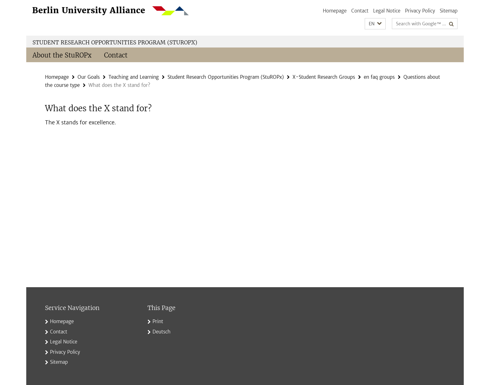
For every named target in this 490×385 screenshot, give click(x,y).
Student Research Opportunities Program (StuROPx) (114, 42)
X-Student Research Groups (323, 77)
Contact (359, 11)
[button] (375, 24)
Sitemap (449, 11)
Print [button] (157, 321)
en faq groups (379, 77)
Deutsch (161, 332)
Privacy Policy (420, 11)
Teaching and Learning (133, 77)
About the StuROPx (62, 55)
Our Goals (89, 77)
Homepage (335, 11)
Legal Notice (386, 11)
